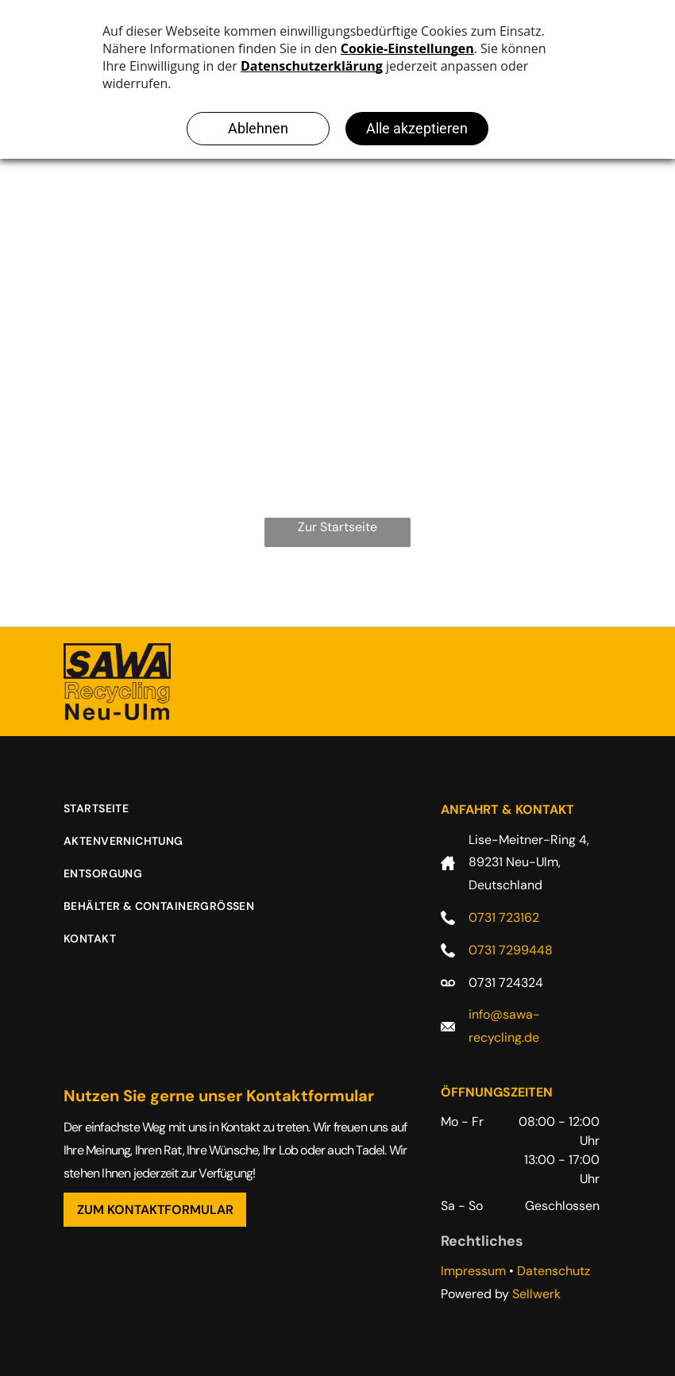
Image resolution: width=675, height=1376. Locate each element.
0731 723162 (504, 917)
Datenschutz (553, 1270)
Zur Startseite (337, 526)
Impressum (473, 1270)
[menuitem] (108, 816)
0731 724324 (506, 982)
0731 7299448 (511, 950)
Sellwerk (536, 1293)
